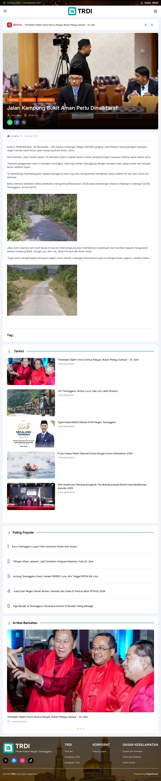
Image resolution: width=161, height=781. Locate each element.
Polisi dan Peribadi (132, 757)
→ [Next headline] (152, 24)
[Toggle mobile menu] (155, 11)
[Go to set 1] (77, 729)
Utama (13, 136)
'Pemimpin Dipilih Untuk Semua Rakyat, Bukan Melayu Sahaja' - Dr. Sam (60, 24)
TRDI (13, 774)
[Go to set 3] (83, 729)
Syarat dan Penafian (133, 751)
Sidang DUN (46, 100)
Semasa (13, 100)
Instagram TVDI (72, 762)
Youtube (69, 751)
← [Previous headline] (146, 24)
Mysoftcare (152, 774)
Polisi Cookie (129, 762)
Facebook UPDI (72, 757)
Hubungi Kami (99, 751)
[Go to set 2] (80, 729)
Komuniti (28, 100)
